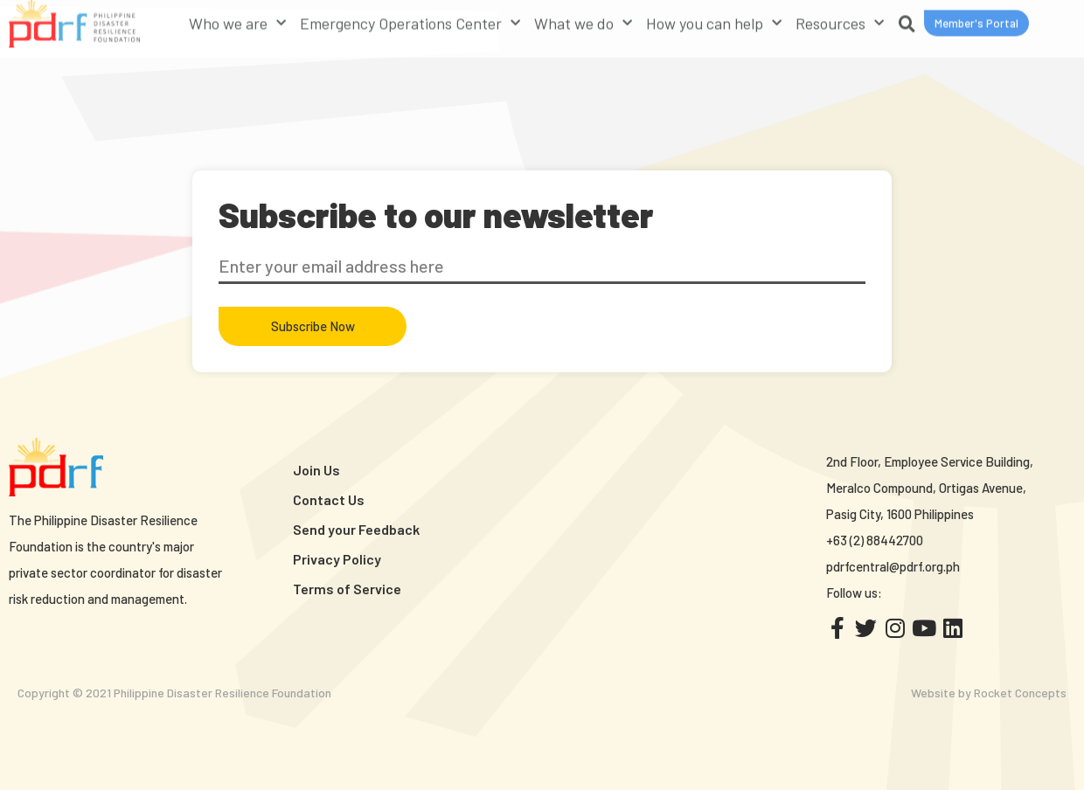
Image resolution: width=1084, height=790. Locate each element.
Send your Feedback (356, 529)
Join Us (316, 469)
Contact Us (329, 499)
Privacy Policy (337, 559)
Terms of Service (347, 588)
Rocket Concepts (1020, 692)
